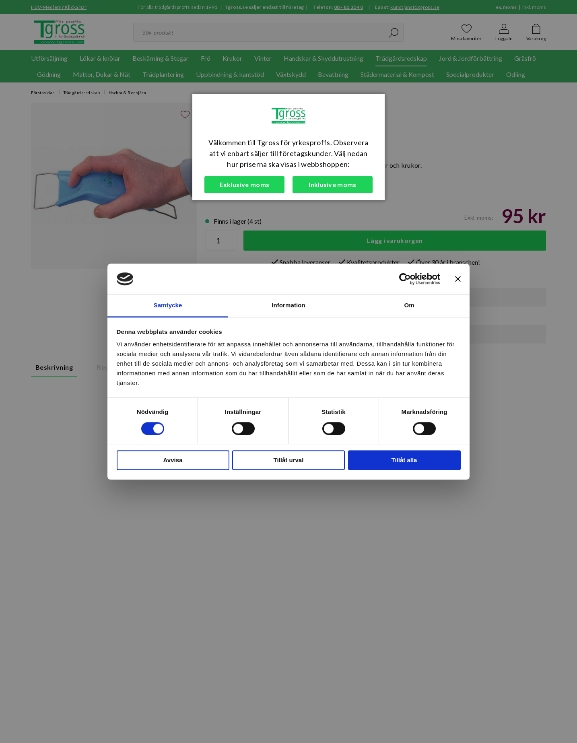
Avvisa (173, 460)
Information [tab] (288, 305)
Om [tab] (409, 305)
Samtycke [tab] (168, 305)
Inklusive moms (332, 184)
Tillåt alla (404, 460)
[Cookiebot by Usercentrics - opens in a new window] (405, 279)
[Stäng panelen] (458, 279)
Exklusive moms (244, 184)
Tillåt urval (289, 460)
